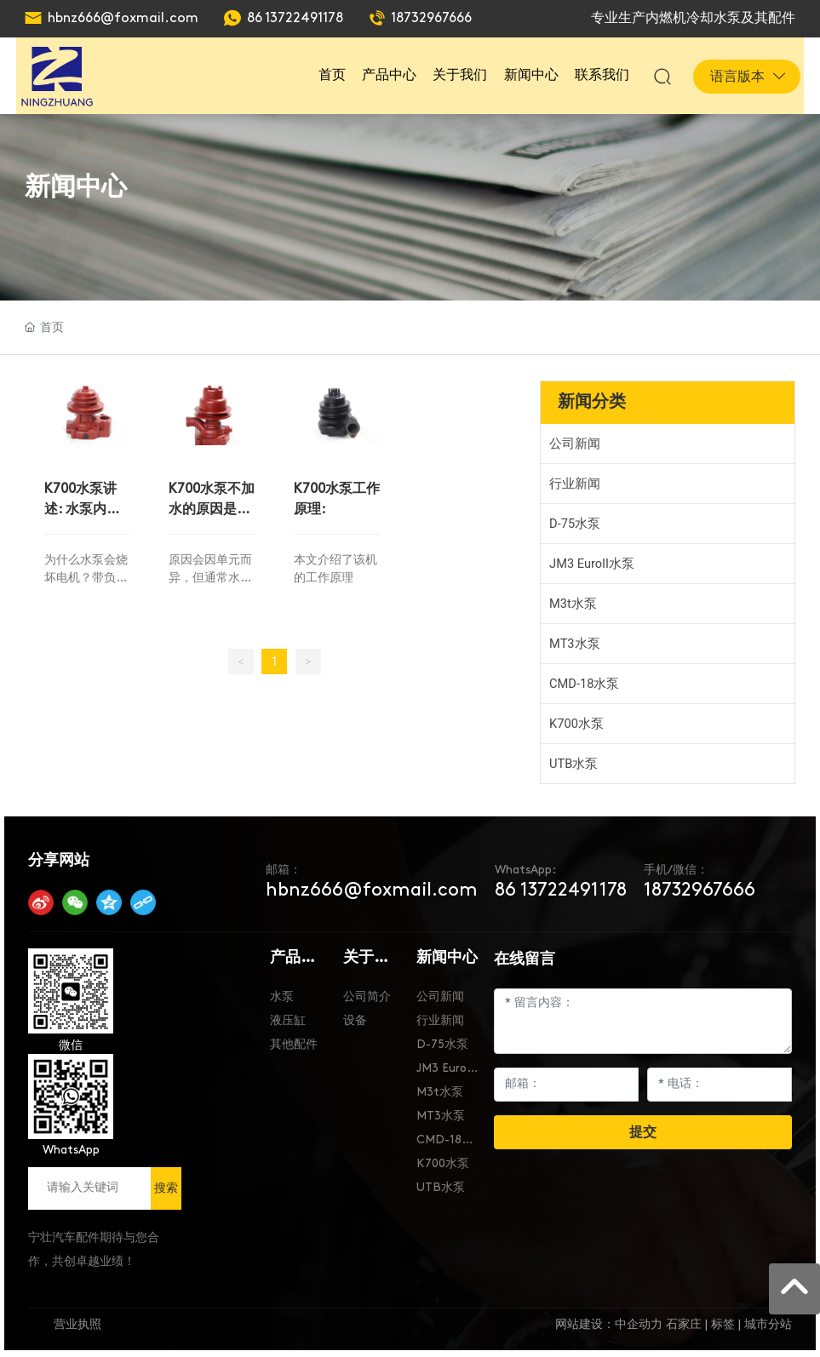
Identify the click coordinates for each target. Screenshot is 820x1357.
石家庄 (684, 1325)
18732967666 (431, 19)
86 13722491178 (295, 19)
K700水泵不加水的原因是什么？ (212, 507)
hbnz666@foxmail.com (123, 19)
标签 (723, 1325)
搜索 (166, 1187)
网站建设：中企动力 (608, 1325)
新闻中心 (76, 186)
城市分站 (768, 1325)
